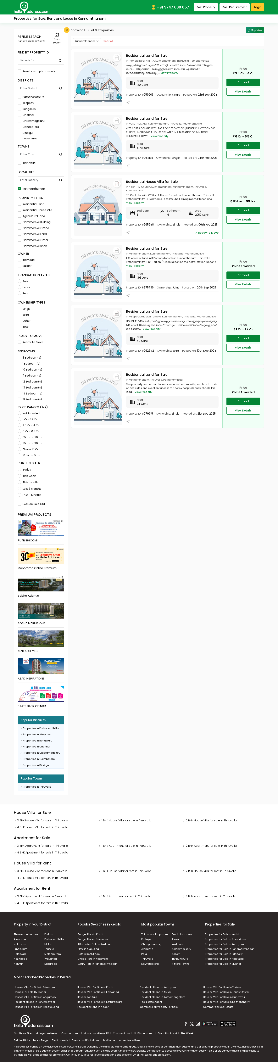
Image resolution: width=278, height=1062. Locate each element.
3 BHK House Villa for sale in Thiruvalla (42, 820)
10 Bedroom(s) (30, 370)
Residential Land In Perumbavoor (34, 1002)
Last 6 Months (29, 495)
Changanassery (151, 944)
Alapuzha (20, 939)
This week (27, 476)
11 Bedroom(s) (29, 375)
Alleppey (26, 103)
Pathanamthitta (31, 97)
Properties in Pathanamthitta (41, 728)
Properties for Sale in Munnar (223, 964)
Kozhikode (20, 959)
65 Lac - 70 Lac (30, 437)
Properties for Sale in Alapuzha (224, 959)
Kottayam (20, 944)
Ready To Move (30, 342)
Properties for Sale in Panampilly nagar (229, 949)
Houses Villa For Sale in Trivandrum (35, 987)
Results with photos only (36, 71)
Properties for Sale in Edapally (223, 954)
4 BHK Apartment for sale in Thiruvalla (42, 852)
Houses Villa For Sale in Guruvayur (224, 997)
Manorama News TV (96, 1033)
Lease (24, 287)
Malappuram (52, 954)
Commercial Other (33, 240)
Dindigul (25, 133)
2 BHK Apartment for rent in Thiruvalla (211, 896)
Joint (23, 315)
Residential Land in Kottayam (158, 987)
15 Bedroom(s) (30, 399)
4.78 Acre (143, 148)
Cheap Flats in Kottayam (93, 959)
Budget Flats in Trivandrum (94, 939)
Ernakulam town (182, 934)
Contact (243, 82)
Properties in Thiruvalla (37, 787)
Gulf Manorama (144, 1033)
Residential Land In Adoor (93, 1007)
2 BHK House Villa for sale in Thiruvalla (211, 820)
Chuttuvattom (122, 1033)
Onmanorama (70, 1033)
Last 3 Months (29, 489)
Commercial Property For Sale (159, 1007)
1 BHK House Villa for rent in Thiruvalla (126, 871)
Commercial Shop (32, 246)
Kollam (48, 934)
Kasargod (50, 964)
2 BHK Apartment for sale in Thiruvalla (211, 846)
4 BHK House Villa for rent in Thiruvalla (42, 878)
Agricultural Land (31, 216)
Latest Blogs (41, 1040)
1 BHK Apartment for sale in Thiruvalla (127, 846)
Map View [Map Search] (255, 30)
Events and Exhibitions (86, 1040)
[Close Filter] (67, 30)
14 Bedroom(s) (30, 393)
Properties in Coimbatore (39, 759)
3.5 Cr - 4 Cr (28, 425)
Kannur (18, 964)
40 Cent (142, 341)
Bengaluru (27, 109)
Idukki (48, 944)
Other (24, 321)
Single (24, 309)
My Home (109, 1040)
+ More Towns (180, 964)
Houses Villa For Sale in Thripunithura (226, 992)
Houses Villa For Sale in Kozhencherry (226, 1002)
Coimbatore (28, 127)
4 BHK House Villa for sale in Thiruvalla (42, 827)
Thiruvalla (27, 163)
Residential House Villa (35, 210)
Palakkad (20, 954)
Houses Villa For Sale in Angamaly (35, 997)
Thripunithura (180, 959)
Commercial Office (33, 228)
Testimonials (60, 1040)
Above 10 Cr (28, 449)
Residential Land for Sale (147, 55)
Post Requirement (234, 7)
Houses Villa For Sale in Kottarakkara (100, 1002)
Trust (24, 327)
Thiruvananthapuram (27, 934)
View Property (169, 73)
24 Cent (142, 404)
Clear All (108, 41)
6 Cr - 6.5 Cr (28, 431)
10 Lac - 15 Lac (29, 455)
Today (24, 470)
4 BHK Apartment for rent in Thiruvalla (42, 903)
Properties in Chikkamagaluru (41, 753)
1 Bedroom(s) (29, 364)
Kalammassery (181, 949)
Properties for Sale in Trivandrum (225, 939)
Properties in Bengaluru (37, 740)
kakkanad (178, 944)
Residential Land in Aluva (155, 992)
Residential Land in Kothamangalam (162, 997)
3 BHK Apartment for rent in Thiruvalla (42, 896)
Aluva (175, 939)
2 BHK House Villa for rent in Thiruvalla (211, 871)
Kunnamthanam (31, 189)
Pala (144, 954)
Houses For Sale (87, 997)
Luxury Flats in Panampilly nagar (97, 964)
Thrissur (49, 949)
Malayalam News (47, 1033)
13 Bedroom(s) (30, 387)
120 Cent (142, 85)
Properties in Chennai (36, 746)
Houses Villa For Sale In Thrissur (222, 987)
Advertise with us (129, 1040)
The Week (187, 1033)
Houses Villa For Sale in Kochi (95, 987)
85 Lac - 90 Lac (30, 443)
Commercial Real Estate (218, 1007)
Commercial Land (32, 234)
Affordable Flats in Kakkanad (95, 944)
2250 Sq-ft (202, 215)
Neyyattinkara (150, 964)
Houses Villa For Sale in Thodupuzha (36, 1007)
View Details (243, 91)
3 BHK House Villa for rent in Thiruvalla (42, 871)
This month (28, 482)
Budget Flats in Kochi (90, 934)
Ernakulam (27, 139)
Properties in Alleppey (37, 734)
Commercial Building (34, 222)
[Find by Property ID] (60, 60)
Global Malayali (167, 1033)
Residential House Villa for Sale (152, 181)
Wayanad (50, 959)
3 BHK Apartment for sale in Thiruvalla (42, 846)
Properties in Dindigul (36, 765)
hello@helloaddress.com (155, 1054)
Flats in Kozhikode (89, 954)
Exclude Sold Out (31, 504)
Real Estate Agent (151, 1002)
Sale (23, 281)
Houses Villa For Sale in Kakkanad (98, 992)
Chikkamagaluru (31, 121)
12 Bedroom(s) (30, 381)
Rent (23, 293)
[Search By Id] (37, 60)
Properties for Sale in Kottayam (224, 944)
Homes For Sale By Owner (30, 992)
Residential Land (31, 204)
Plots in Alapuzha (88, 949)
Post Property (206, 7)
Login (257, 7)
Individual (26, 260)
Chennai (26, 115)
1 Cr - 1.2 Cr (27, 419)
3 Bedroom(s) (29, 358)
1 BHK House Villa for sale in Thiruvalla (127, 820)
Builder (24, 266)
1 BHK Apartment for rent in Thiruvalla (126, 896)
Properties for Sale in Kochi (222, 934)
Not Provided (29, 413)
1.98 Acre (142, 278)
